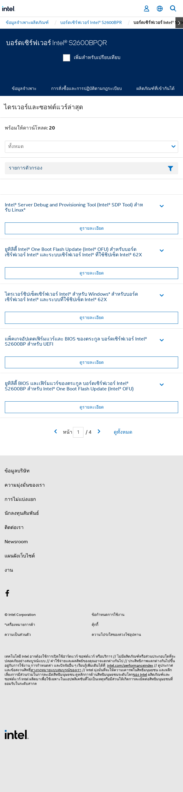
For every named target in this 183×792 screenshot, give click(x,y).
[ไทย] (159, 8)
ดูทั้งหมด (123, 432)
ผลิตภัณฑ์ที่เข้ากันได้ (155, 88)
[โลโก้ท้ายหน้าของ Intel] (17, 734)
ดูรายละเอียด (92, 228)
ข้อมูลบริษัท (17, 471)
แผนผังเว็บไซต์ (20, 556)
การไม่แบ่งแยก (20, 499)
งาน (9, 570)
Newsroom (16, 542)
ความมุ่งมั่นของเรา (25, 485)
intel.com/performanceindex (130, 665)
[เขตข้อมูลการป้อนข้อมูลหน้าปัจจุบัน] (78, 432)
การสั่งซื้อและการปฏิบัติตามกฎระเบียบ (86, 88)
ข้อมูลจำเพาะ (24, 88)
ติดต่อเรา (14, 527)
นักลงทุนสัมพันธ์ (22, 513)
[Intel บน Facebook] (7, 594)
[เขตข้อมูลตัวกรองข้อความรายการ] (91, 168)
